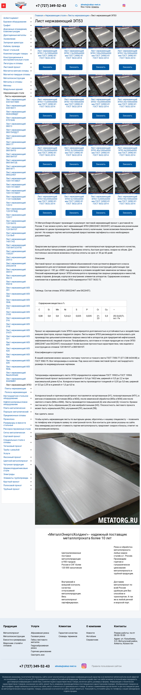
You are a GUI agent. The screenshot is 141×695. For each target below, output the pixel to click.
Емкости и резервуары (14, 640)
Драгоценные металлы (14, 35)
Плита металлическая (14, 408)
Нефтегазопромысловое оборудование (15, 403)
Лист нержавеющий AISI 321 (18, 337)
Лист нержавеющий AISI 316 (18, 319)
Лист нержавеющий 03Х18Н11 (16, 106)
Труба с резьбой (11, 450)
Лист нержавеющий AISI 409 (18, 343)
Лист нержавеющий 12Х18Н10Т (16, 228)
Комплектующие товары (15, 53)
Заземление (9, 39)
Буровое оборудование (14, 21)
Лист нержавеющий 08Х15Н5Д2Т (16, 131)
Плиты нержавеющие (15, 388)
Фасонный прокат (12, 457)
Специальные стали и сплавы (14, 441)
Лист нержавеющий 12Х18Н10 (16, 222)
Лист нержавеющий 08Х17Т (16, 143)
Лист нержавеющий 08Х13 (16, 125)
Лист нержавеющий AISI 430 (18, 355)
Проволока (8, 419)
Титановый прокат (12, 446)
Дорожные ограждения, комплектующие (15, 30)
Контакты (120, 626)
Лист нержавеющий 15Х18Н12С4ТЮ (16, 246)
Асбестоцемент (11, 18)
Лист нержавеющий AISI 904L (18, 367)
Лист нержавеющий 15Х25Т (16, 252)
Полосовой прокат (12, 485)
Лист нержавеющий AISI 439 (18, 361)
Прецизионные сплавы (14, 415)
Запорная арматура (13, 42)
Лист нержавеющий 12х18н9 (16, 234)
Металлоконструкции (14, 78)
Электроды (9, 474)
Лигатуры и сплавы (13, 63)
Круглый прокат (11, 481)
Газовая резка (38, 636)
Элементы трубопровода (15, 478)
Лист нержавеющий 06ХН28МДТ (16, 112)
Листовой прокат (11, 67)
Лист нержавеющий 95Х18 (16, 282)
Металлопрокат (11, 633)
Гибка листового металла (39, 641)
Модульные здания (13, 89)
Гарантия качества (68, 633)
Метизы (7, 85)
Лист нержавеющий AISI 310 (18, 307)
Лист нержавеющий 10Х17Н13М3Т (16, 185)
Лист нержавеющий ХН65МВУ (16, 380)
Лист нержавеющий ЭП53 (18, 385)
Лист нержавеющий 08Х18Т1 (16, 167)
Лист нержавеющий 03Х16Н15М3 (16, 100)
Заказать (47, 67)
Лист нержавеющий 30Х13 (16, 270)
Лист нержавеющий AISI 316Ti (18, 331)
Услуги (6, 453)
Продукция (10, 626)
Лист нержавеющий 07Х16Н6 (16, 119)
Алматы (95, 7)
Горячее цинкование (41, 651)
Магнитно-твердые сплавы (16, 74)
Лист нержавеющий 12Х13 (16, 203)
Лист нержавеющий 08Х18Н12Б (16, 161)
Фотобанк (91, 636)
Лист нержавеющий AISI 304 (18, 295)
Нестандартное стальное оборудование (15, 397)
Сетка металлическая (14, 432)
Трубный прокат (11, 489)
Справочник (92, 640)
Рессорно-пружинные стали (17, 429)
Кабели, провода (11, 46)
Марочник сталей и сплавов (12, 644)
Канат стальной (11, 50)
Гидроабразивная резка (39, 646)
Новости (90, 633)
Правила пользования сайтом (107, 666)
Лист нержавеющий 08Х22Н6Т (16, 173)
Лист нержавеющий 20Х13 (16, 258)
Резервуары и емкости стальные (14, 424)
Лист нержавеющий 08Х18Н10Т (16, 155)
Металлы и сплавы (12, 82)
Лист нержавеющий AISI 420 (18, 349)
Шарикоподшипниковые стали (15, 469)
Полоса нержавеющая (16, 392)
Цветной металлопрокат (15, 461)
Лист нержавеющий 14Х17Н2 (16, 240)
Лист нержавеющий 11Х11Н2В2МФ (16, 197)
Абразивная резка (40, 633)
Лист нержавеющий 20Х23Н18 (16, 264)
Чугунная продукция (13, 464)
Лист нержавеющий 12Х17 (16, 216)
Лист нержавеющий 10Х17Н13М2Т (16, 179)
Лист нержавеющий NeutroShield (16, 373)
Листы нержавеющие (78, 15)
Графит (7, 25)
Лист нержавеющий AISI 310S (18, 313)
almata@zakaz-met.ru (90, 5)
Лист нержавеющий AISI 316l (18, 325)
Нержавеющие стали (55, 15)
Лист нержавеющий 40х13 (16, 276)
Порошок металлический (15, 412)
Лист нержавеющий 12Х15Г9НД (16, 210)
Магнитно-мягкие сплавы (16, 71)
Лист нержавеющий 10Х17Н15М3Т (16, 191)
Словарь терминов (68, 636)
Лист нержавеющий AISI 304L (18, 301)
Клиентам (65, 626)
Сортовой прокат (11, 436)
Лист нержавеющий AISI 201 (18, 288)
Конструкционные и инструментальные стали (16, 58)
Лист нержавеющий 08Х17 (16, 137)
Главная (39, 15)
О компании (93, 626)
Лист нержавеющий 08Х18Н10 (16, 149)
